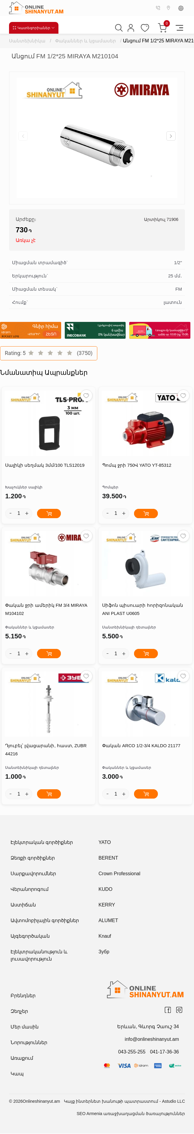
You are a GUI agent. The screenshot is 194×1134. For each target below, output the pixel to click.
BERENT (108, 858)
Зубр (104, 952)
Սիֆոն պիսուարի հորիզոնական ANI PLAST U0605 (142, 610)
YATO (105, 842)
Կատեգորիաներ (33, 28)
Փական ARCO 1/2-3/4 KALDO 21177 (141, 746)
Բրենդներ (23, 996)
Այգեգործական (30, 936)
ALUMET (108, 921)
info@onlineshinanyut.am (152, 1039)
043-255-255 (132, 1052)
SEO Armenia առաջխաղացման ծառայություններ (131, 1114)
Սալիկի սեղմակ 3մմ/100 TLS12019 (44, 465)
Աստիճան (23, 905)
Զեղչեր (19, 1011)
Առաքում (22, 1058)
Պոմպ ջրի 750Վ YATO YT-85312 (136, 465)
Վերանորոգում (29, 889)
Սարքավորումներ (33, 874)
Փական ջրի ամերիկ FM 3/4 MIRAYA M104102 (46, 610)
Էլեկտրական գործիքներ (42, 842)
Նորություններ (29, 1043)
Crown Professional (119, 874)
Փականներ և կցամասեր (85, 40)
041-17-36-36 (164, 1052)
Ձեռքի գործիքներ (33, 858)
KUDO (105, 889)
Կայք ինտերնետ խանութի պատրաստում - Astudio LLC (124, 1101)
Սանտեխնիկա (27, 40)
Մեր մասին (25, 1027)
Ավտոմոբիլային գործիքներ (45, 921)
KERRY (107, 905)
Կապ (17, 1074)
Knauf (105, 936)
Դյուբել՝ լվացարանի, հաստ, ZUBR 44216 (45, 750)
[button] (171, 136)
